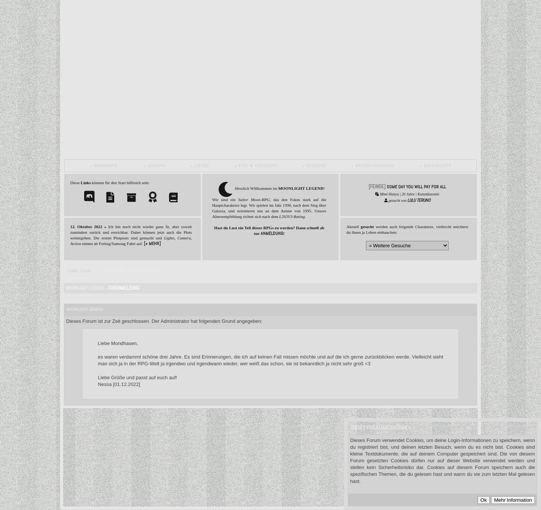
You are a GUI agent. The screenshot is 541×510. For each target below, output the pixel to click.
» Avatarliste (435, 166)
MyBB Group (165, 454)
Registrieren (143, 271)
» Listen (199, 166)
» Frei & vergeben (255, 166)
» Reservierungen (372, 166)
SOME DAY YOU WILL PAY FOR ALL (416, 187)
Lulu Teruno (418, 200)
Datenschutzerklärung (133, 461)
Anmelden (114, 271)
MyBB (121, 454)
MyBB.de (157, 447)
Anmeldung (272, 233)
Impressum (154, 468)
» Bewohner (104, 166)
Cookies (170, 461)
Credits (131, 468)
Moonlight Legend (85, 288)
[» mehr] (152, 244)
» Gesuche (314, 166)
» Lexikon (154, 166)
